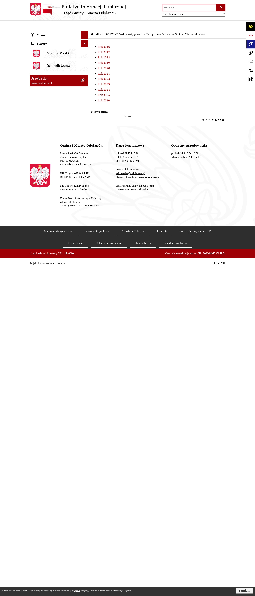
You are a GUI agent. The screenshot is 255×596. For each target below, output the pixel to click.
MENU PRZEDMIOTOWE (110, 24)
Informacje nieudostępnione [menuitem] (49, 468)
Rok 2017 (104, 42)
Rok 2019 (104, 53)
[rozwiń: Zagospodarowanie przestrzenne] (85, 242)
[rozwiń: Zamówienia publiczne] (85, 218)
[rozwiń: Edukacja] (85, 355)
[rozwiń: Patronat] (85, 374)
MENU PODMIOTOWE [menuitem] (45, 32)
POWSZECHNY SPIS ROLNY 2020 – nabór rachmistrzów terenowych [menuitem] (54, 540)
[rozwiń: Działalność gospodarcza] (85, 275)
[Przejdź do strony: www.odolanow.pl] (250, 52)
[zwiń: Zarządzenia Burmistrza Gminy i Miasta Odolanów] (85, 72)
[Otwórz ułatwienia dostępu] (250, 26)
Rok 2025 (104, 85)
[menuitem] (59, 49)
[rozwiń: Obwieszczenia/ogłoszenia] (85, 317)
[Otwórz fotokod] (250, 79)
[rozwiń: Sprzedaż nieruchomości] (85, 326)
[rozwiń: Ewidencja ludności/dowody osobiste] (85, 284)
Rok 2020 (104, 58)
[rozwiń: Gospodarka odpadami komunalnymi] (85, 261)
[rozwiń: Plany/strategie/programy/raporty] (85, 336)
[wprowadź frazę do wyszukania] (189, 7)
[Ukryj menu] (84, 25)
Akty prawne (135, 24)
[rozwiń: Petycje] (85, 402)
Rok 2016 (104, 37)
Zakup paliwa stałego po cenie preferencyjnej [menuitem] (50, 490)
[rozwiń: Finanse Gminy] (85, 190)
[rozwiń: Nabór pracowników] (85, 307)
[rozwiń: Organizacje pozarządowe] (85, 345)
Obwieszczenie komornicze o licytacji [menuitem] (55, 515)
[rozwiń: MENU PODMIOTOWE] (85, 32)
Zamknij (245, 590)
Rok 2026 (104, 90)
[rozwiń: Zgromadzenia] (85, 392)
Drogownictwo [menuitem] (40, 530)
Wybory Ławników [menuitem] (43, 561)
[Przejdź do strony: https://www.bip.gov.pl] (250, 35)
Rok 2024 (104, 80)
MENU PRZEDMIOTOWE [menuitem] (47, 40)
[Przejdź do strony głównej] (78, 9)
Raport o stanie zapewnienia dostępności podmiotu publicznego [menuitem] (53, 478)
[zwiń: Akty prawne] (85, 49)
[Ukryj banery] (84, 569)
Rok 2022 (104, 69)
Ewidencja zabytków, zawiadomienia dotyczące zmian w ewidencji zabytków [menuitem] (54, 503)
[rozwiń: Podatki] (85, 200)
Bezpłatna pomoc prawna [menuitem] (47, 523)
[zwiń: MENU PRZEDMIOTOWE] (85, 40)
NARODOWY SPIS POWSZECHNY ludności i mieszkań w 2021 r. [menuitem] (53, 551)
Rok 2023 (104, 74)
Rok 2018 (104, 47)
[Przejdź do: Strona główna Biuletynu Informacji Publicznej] (92, 24)
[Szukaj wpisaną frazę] (220, 7)
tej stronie (77, 591)
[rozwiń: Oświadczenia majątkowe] (85, 430)
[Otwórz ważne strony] (250, 61)
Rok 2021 (104, 64)
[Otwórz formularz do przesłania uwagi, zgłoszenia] (250, 70)
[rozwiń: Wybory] (85, 421)
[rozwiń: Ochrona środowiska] (85, 251)
